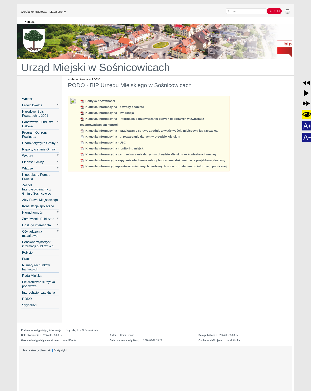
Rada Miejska (32, 275)
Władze (27, 168)
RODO (95, 79)
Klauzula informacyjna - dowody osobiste (112, 106)
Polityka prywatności (97, 101)
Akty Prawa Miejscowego (40, 200)
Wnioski (28, 99)
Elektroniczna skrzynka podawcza (38, 284)
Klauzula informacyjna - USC (103, 142)
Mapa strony (57, 11)
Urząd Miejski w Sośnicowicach (95, 67)
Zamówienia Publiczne (38, 219)
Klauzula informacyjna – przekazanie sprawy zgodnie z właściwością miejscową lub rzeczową (149, 130)
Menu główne (79, 79)
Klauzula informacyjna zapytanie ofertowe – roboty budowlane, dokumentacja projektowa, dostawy (152, 160)
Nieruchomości (32, 212)
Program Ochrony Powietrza (35, 134)
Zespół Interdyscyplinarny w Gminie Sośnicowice (36, 189)
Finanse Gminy (33, 162)
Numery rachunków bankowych (36, 267)
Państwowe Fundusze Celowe (38, 124)
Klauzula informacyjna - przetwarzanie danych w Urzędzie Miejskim (130, 136)
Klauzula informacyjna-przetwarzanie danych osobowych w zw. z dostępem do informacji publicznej (153, 166)
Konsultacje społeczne (38, 206)
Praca (26, 259)
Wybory (27, 155)
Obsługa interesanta (36, 225)
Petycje (27, 252)
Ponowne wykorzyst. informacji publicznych (38, 244)
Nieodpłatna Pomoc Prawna (36, 177)
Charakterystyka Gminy (39, 143)
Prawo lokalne (32, 105)
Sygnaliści (29, 305)
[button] (306, 83)
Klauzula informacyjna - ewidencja (107, 112)
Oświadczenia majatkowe (32, 233)
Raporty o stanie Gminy (39, 149)
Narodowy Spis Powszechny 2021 (35, 113)
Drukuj (287, 12)
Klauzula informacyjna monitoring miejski (112, 148)
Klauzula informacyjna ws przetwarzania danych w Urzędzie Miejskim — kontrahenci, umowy (148, 154)
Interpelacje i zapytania (38, 292)
